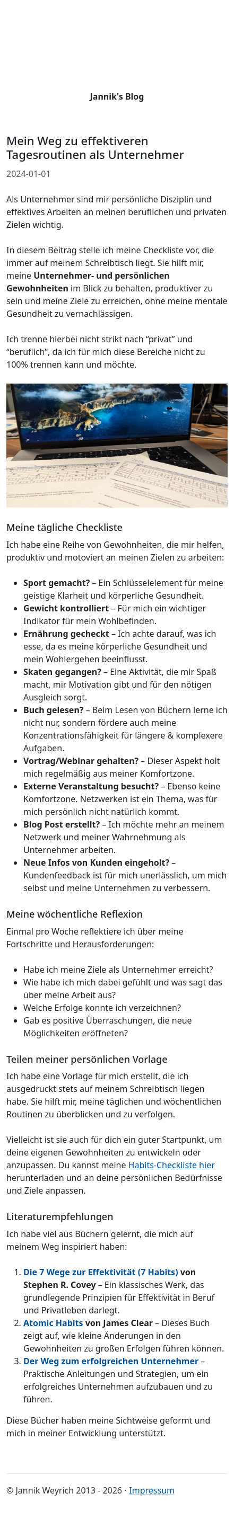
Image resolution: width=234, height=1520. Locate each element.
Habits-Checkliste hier (171, 1165)
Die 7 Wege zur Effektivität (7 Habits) (100, 1272)
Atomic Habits (53, 1323)
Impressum (152, 1490)
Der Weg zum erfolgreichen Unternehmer (110, 1361)
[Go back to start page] (117, 50)
